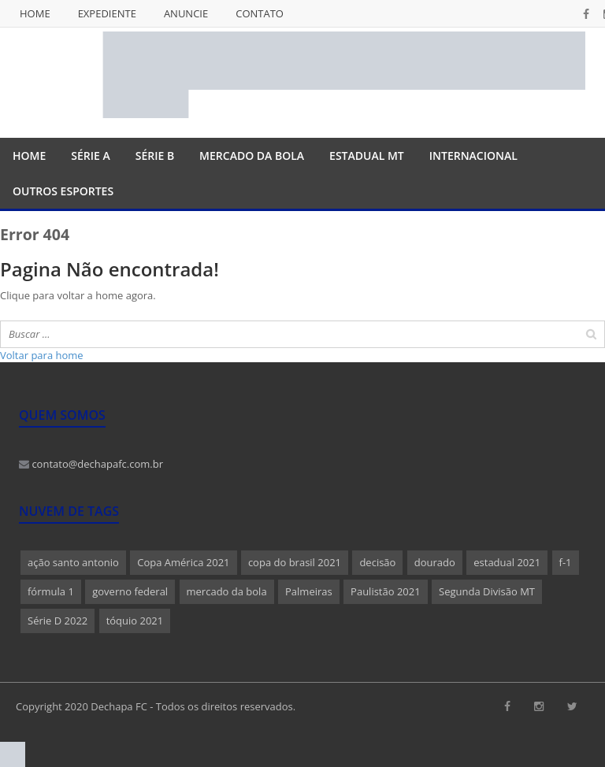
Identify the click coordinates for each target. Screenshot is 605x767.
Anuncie (186, 13)
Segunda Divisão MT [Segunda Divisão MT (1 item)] (487, 591)
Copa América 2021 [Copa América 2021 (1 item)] (183, 562)
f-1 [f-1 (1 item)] (565, 562)
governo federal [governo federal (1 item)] (130, 591)
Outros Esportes (63, 190)
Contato (260, 13)
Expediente (107, 13)
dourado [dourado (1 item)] (434, 562)
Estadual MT (366, 155)
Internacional (473, 155)
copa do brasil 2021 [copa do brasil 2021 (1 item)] (294, 562)
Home (35, 13)
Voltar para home (42, 355)
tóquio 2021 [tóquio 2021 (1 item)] (135, 620)
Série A (90, 155)
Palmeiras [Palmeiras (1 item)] (308, 591)
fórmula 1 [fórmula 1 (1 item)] (51, 591)
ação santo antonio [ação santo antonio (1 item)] (73, 562)
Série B (154, 155)
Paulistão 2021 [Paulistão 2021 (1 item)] (386, 591)
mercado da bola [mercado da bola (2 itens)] (227, 591)
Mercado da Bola (251, 155)
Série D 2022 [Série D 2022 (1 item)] (57, 620)
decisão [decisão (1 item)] (377, 562)
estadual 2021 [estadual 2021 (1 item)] (506, 562)
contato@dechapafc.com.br (91, 464)
